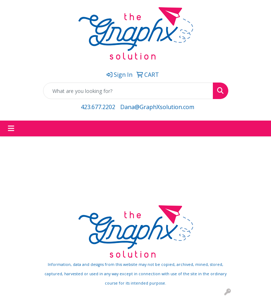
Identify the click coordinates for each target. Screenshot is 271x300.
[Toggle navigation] (11, 128)
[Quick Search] (128, 91)
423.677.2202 (98, 107)
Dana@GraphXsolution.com (157, 107)
